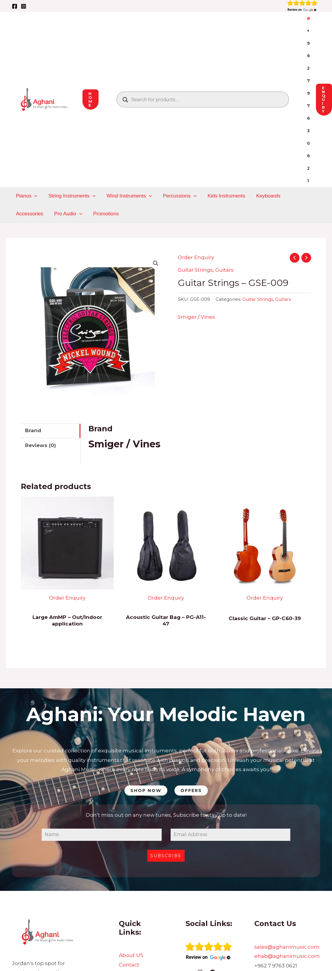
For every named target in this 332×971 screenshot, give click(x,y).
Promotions (66, 147)
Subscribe (166, 789)
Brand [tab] (33, 364)
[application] (34, 129)
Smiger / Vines (196, 250)
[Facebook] (14, 6)
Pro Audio (29, 147)
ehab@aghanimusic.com (287, 889)
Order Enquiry (196, 191)
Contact (129, 898)
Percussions (177, 129)
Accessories (299, 129)
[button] (155, 196)
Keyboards (263, 129)
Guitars (224, 203)
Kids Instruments (222, 129)
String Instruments (70, 129)
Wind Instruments (126, 129)
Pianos (26, 129)
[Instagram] (23, 6)
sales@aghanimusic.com (286, 880)
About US (131, 888)
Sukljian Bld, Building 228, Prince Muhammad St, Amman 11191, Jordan (285, 917)
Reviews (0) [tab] (40, 379)
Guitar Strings (195, 203)
